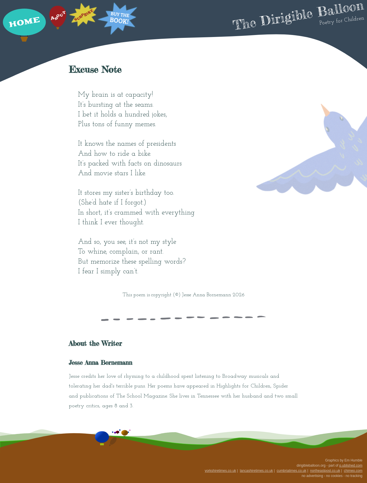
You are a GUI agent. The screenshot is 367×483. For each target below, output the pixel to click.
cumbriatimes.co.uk (291, 471)
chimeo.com (353, 471)
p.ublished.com (350, 465)
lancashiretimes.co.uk (256, 471)
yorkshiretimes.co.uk (220, 471)
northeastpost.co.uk (325, 471)
